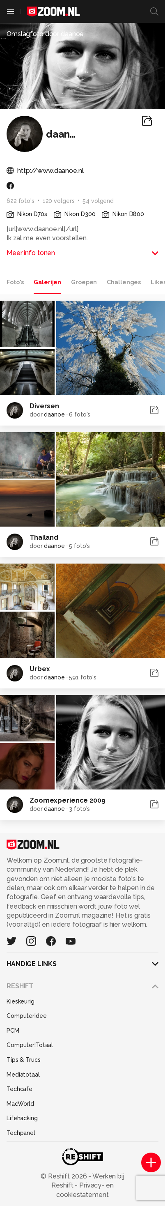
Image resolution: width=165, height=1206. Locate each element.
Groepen (84, 282)
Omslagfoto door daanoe (45, 34)
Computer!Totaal (30, 1045)
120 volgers (59, 201)
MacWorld (20, 1103)
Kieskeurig (20, 1001)
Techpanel (21, 1133)
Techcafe (19, 1089)
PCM (13, 1030)
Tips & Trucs (24, 1059)
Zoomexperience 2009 (67, 800)
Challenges (124, 282)
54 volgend (98, 201)
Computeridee (27, 1016)
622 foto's (20, 201)
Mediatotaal (23, 1074)
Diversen (44, 406)
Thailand (44, 537)
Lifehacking (22, 1118)
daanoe (54, 414)
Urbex (40, 669)
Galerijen (47, 282)
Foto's (15, 282)
